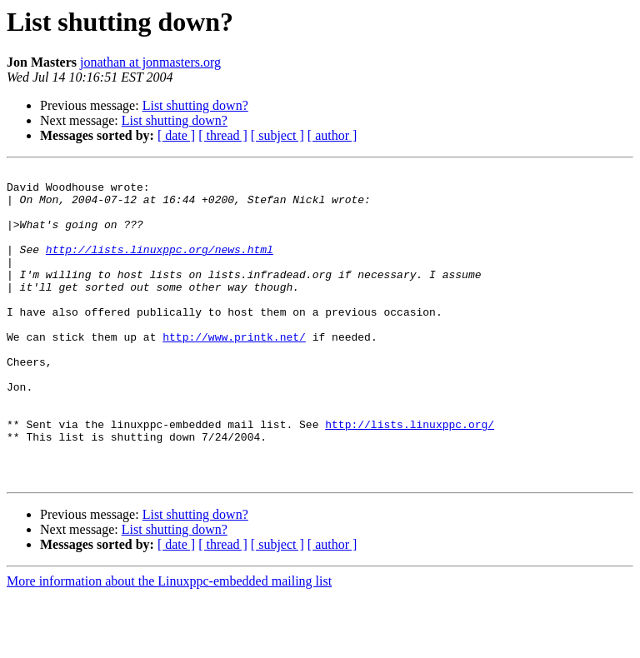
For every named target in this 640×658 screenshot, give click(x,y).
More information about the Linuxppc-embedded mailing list (169, 643)
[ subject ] (277, 135)
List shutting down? (195, 105)
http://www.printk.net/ (234, 371)
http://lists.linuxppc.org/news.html (159, 266)
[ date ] (176, 135)
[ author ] (333, 135)
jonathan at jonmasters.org (150, 62)
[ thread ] (223, 135)
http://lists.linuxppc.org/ (409, 476)
